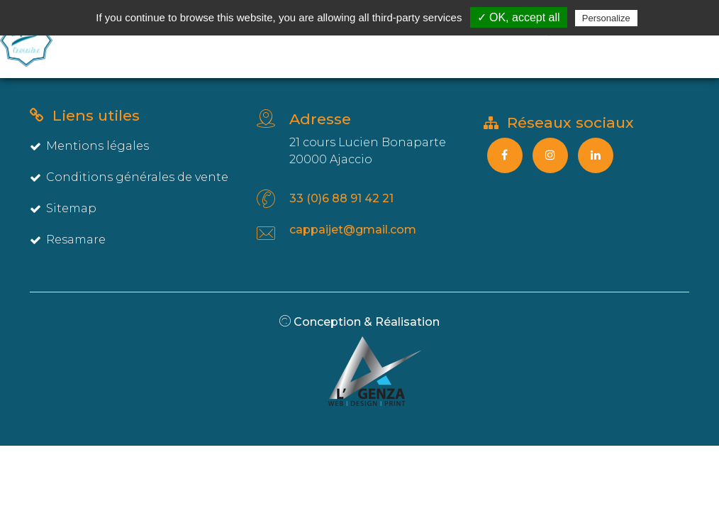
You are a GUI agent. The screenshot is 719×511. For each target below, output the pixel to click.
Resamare (68, 239)
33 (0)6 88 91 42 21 (341, 198)
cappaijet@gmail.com (352, 229)
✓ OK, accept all (518, 17)
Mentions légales (89, 146)
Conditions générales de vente (129, 177)
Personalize (606, 18)
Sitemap (63, 208)
